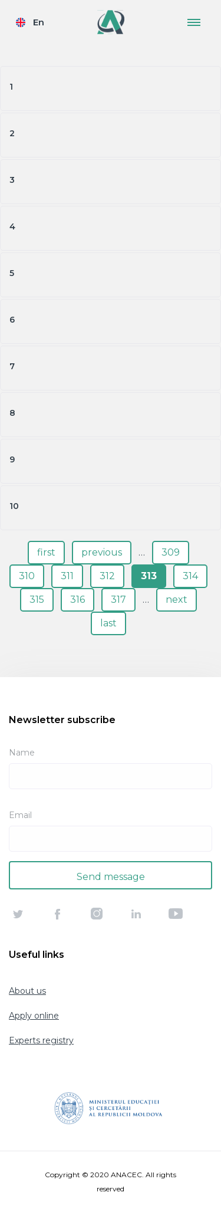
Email (20, 815)
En (38, 22)
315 (36, 599)
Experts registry (41, 1040)
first (46, 552)
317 (118, 599)
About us (27, 991)
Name (22, 752)
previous (101, 552)
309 (170, 552)
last (108, 623)
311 (67, 576)
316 (77, 599)
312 (107, 576)
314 (190, 576)
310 (27, 576)
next (176, 599)
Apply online (34, 1015)
